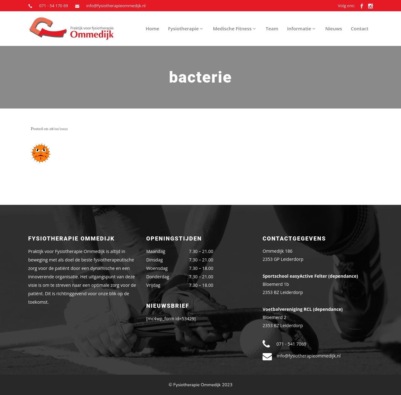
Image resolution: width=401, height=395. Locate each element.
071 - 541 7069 (291, 344)
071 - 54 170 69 (53, 5)
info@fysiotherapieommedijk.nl (115, 5)
